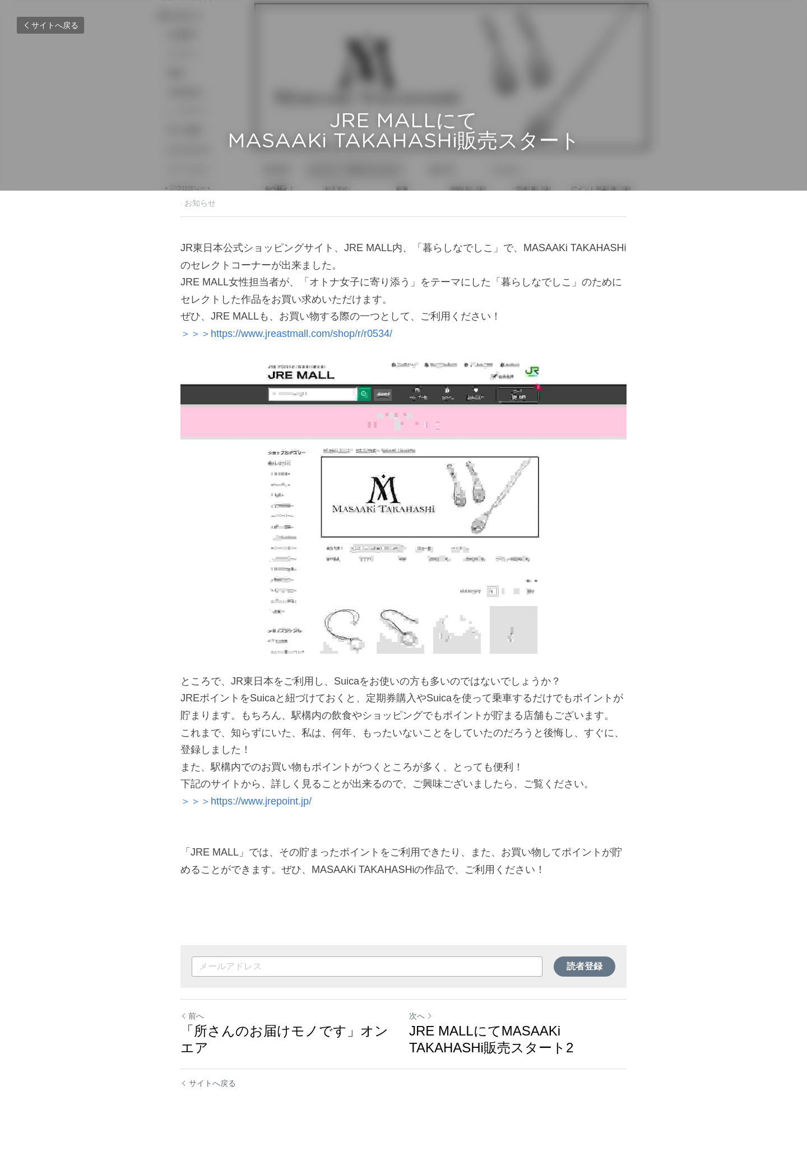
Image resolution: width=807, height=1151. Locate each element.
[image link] (403, 507)
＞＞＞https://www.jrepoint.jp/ (246, 801)
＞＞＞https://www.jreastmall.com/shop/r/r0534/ (286, 333)
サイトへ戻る (50, 25)
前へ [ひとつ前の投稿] (192, 1015)
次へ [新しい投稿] (421, 1015)
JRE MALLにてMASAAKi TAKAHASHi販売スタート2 (491, 1039)
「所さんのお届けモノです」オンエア (284, 1039)
